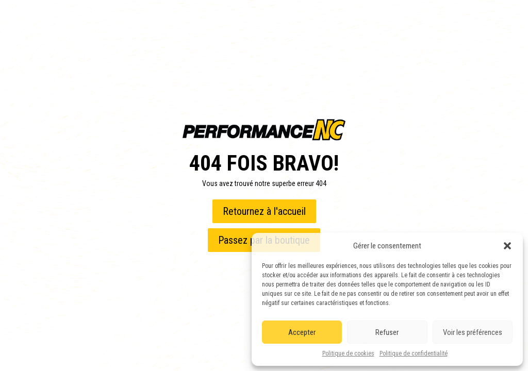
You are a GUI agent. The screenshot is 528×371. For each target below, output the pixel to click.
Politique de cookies (348, 353)
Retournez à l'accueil (264, 211)
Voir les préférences (472, 332)
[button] (507, 246)
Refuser (387, 332)
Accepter (302, 332)
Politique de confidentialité (414, 353)
